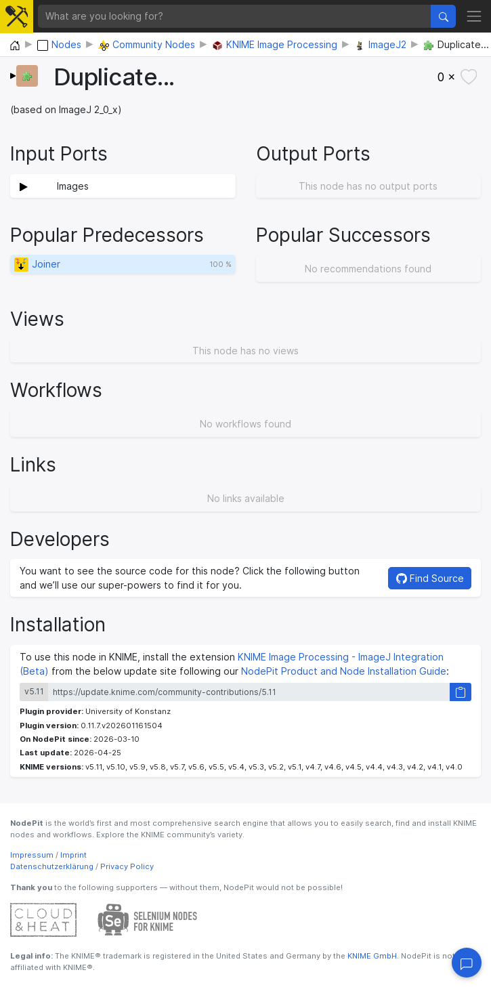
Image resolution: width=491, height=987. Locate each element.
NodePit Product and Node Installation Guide (343, 671)
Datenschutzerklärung (51, 866)
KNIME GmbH (371, 956)
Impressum (32, 855)
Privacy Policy (127, 866)
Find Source (430, 578)
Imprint (73, 855)
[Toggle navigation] (474, 16)
